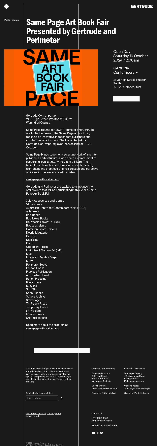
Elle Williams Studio (42, 445)
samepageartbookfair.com (42, 179)
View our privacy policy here (105, 425)
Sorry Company (57, 445)
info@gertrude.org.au (102, 420)
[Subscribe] (62, 398)
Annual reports (33, 416)
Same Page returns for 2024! (44, 130)
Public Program (11, 20)
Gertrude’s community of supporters (43, 413)
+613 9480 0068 (100, 418)
